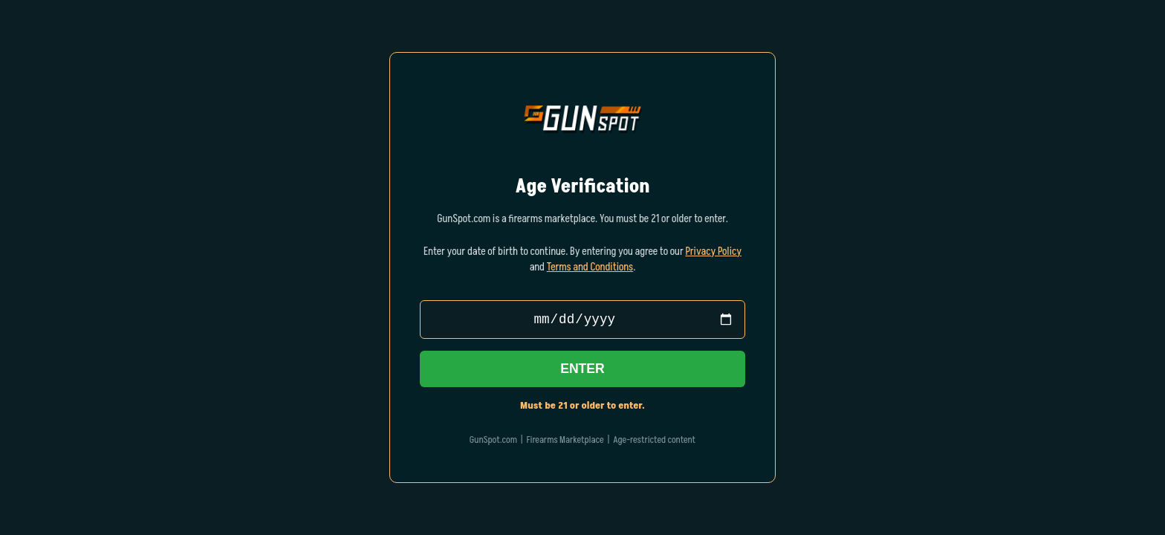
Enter (582, 370)
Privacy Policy (713, 250)
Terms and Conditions (590, 266)
